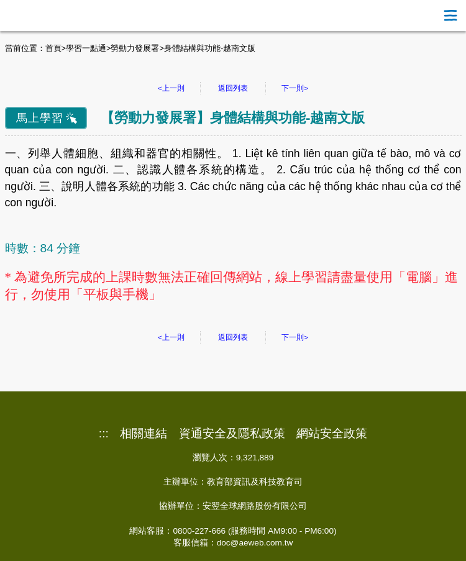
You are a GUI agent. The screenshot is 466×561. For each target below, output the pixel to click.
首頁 (53, 48)
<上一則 (171, 88)
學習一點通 (86, 48)
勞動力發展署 (135, 48)
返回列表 (233, 88)
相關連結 (143, 434)
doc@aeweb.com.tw (255, 542)
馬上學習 (39, 118)
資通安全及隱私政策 (232, 434)
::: (104, 434)
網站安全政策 (331, 434)
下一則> (294, 88)
